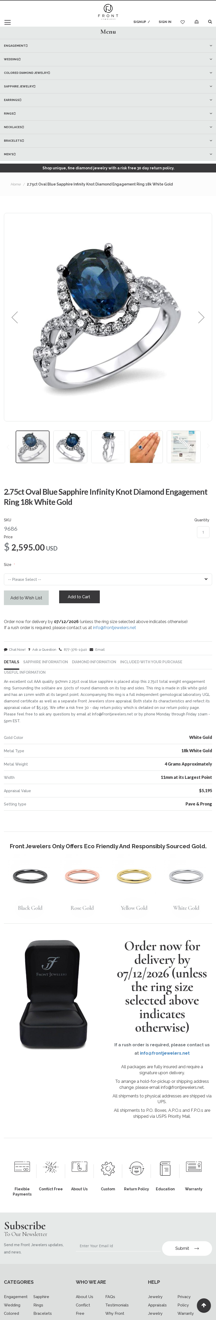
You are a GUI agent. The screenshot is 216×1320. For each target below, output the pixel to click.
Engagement (16, 1296)
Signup (138, 22)
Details (11, 667)
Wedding (12, 1304)
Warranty (185, 1312)
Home (15, 184)
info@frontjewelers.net (114, 629)
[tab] (108, 31)
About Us (84, 1296)
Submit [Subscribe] (187, 1247)
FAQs (110, 1296)
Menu (108, 31)
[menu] (108, 100)
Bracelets (42, 1312)
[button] (14, 317)
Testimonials (117, 1304)
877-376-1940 (73, 651)
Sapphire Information (45, 667)
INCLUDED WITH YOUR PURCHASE (151, 667)
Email (97, 651)
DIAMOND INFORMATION (94, 667)
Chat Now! (15, 651)
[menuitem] (108, 45)
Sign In (165, 22)
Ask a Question (42, 651)
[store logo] (108, 12)
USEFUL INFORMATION (25, 677)
